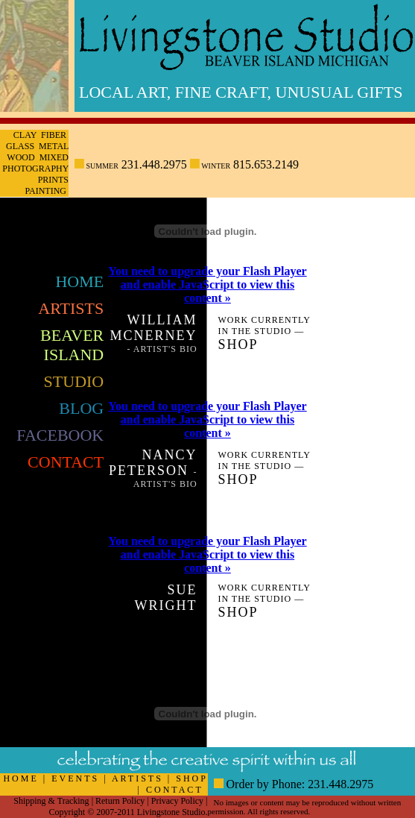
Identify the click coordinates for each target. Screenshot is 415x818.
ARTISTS (137, 778)
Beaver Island (72, 345)
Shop (238, 344)
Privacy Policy (177, 801)
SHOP (191, 778)
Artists (71, 308)
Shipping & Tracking (51, 801)
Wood (20, 157)
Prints (53, 179)
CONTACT (174, 789)
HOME (20, 778)
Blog (81, 408)
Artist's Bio (165, 349)
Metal (54, 146)
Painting (45, 191)
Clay (25, 135)
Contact (66, 462)
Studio (74, 381)
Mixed (54, 157)
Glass (20, 146)
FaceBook (60, 435)
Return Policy (120, 801)
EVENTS (75, 778)
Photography (35, 168)
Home (79, 281)
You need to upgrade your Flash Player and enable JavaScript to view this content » (207, 284)
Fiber (53, 135)
